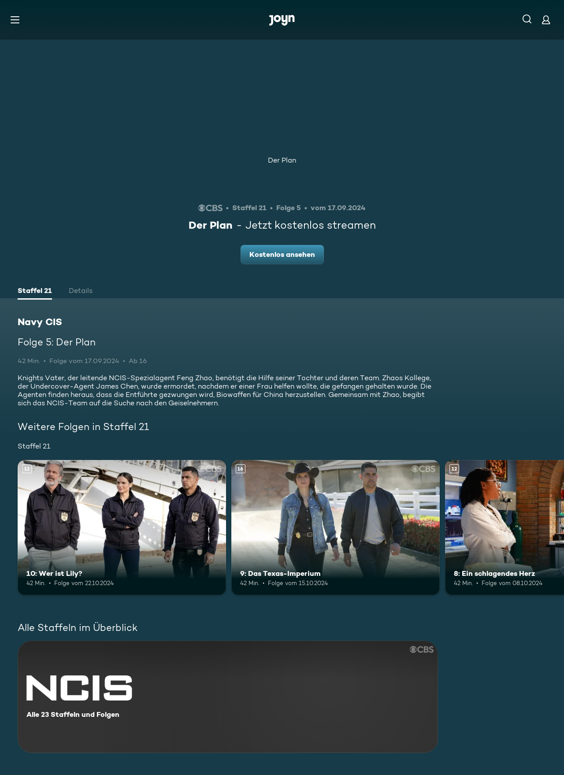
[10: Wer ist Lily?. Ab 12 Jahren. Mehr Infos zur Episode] (122, 527)
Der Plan (282, 160)
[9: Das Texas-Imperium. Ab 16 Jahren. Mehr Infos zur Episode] (335, 527)
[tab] (35, 292)
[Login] (546, 19)
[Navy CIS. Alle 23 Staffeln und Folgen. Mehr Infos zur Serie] (228, 697)
